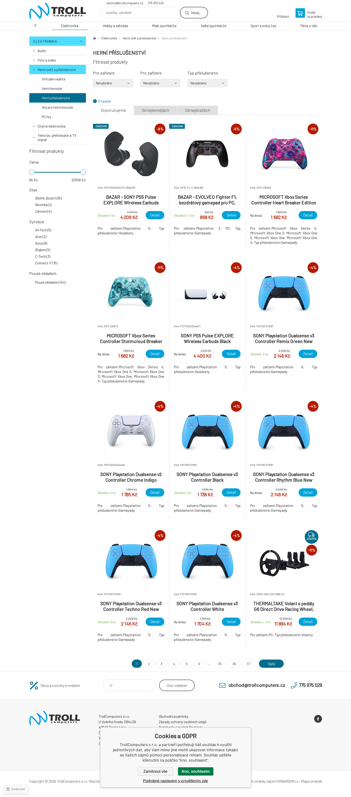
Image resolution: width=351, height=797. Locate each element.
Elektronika (69, 26)
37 (247, 663)
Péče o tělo (309, 26)
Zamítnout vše (155, 771)
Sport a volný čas (263, 26)
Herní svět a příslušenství (57, 69)
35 (218, 663)
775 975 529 (156, 3)
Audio (42, 51)
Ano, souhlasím (196, 771)
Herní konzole (52, 88)
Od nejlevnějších (155, 110)
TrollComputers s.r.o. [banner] (57, 11)
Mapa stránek (311, 781)
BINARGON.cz (287, 781)
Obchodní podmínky (173, 716)
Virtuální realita (53, 79)
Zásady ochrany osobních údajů (183, 722)
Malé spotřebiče (164, 26)
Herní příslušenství (56, 98)
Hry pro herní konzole (57, 107)
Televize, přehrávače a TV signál (57, 137)
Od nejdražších (197, 110)
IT (35, 26)
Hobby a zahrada (115, 26)
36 (233, 663)
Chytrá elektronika (51, 126)
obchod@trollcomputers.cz (124, 3)
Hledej (195, 12)
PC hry (46, 117)
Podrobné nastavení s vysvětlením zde (175, 781)
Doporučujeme (113, 110)
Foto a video (47, 60)
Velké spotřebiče (213, 26)
